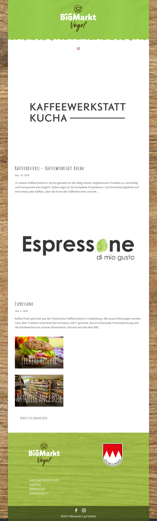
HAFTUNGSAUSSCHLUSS (44, 480)
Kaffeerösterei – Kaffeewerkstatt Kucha (49, 168)
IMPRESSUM (37, 489)
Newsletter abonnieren (33, 418)
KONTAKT (35, 485)
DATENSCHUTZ (38, 493)
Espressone (24, 303)
